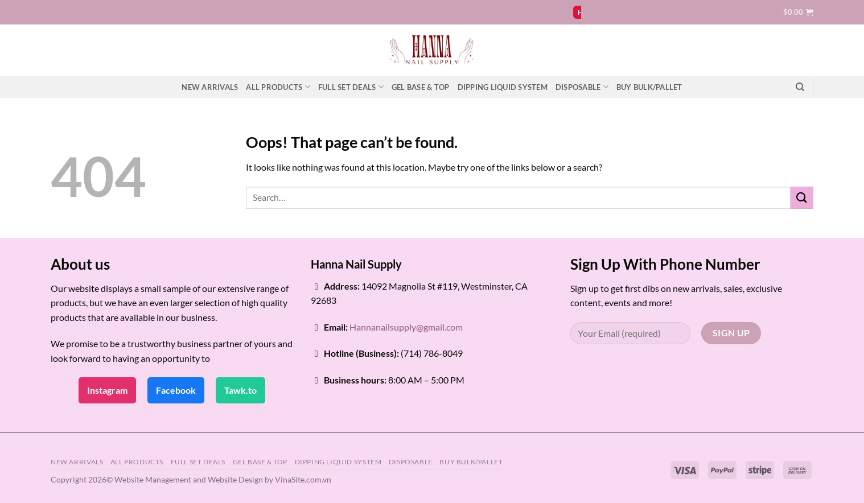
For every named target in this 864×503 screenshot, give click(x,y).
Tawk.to (240, 390)
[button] (798, 11)
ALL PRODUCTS (278, 86)
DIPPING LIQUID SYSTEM (503, 87)
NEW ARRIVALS (210, 87)
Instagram (107, 390)
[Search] (800, 87)
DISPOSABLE (582, 86)
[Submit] (802, 198)
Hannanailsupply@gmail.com (406, 326)
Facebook (176, 390)
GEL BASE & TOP (421, 87)
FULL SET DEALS (351, 86)
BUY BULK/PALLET (649, 87)
